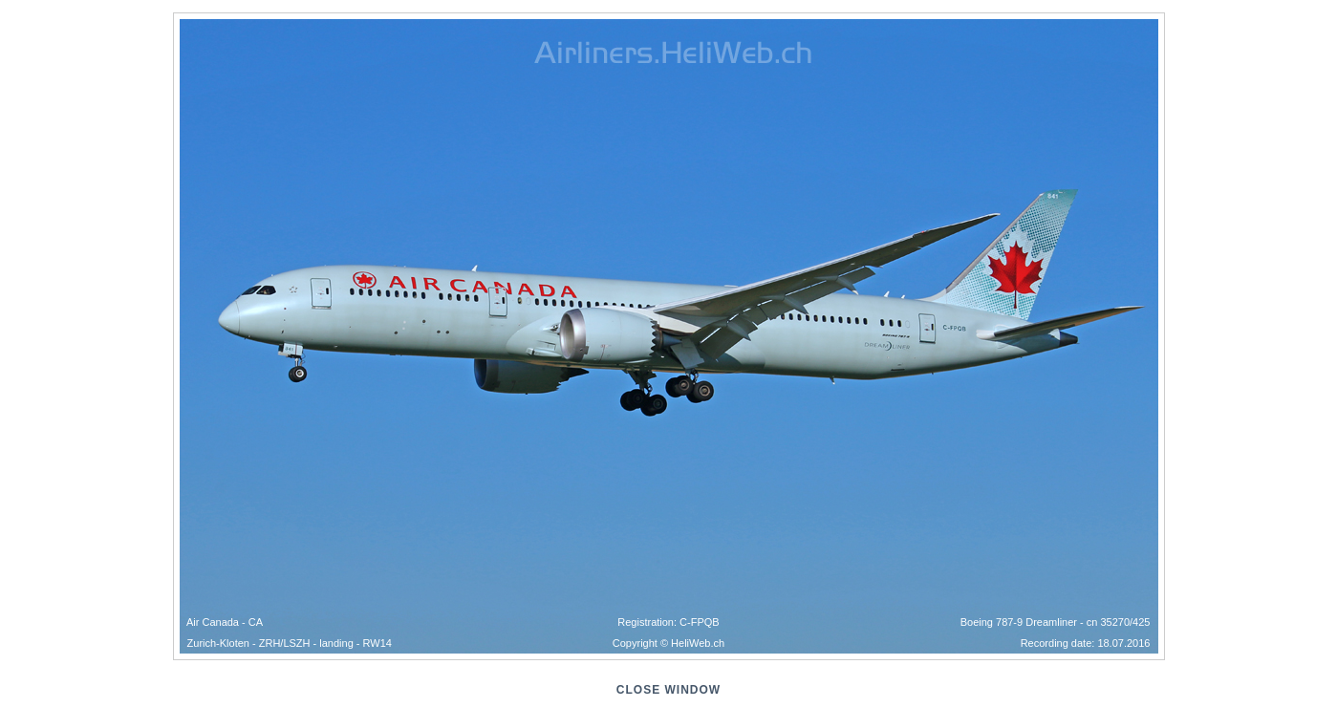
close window (668, 690)
